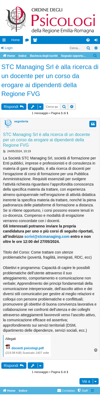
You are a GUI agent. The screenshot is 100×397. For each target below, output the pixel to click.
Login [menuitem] (97, 41)
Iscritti (36, 41)
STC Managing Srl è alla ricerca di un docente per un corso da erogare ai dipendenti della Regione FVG (49, 80)
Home (15, 40)
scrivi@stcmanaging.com (46, 236)
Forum (28, 41)
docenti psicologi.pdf (27, 348)
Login (9, 48)
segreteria (21, 121)
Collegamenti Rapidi (5, 41)
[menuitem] (88, 40)
